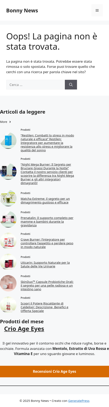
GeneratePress (78, 401)
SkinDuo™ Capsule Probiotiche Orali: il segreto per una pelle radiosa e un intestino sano (47, 285)
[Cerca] (71, 85)
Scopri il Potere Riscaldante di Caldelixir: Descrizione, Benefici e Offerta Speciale (44, 307)
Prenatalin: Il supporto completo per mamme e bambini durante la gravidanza (47, 221)
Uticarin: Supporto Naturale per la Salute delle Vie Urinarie (45, 264)
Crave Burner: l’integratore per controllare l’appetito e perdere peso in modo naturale (47, 243)
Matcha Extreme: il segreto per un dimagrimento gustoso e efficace (45, 200)
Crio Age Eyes (24, 329)
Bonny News (22, 10)
